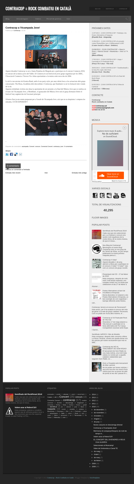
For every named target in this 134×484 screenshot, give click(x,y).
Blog (8, 19)
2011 (94, 404)
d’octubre (97, 416)
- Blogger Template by (87, 478)
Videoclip (57, 417)
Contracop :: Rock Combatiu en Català (38, 8)
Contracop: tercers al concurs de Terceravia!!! (109, 307)
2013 (94, 397)
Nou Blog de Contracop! (112, 245)
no (71, 411)
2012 (94, 400)
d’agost (97, 419)
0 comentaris (68, 146)
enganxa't (80, 403)
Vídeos (38, 19)
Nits (67, 411)
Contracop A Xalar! (110, 260)
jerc (62, 407)
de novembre (99, 413)
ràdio (63, 413)
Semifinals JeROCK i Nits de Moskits (106, 334)
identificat (53, 407)
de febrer (97, 460)
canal (73, 394)
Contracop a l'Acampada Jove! (22, 27)
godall (85, 405)
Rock (76, 413)
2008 (94, 467)
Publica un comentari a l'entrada (17, 169)
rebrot (70, 413)
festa (64, 405)
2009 (94, 464)
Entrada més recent (12, 173)
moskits (72, 409)
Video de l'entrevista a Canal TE (105, 448)
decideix (59, 403)
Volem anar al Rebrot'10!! (26, 407)
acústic (58, 394)
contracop (56, 146)
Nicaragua (60, 411)
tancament (64, 415)
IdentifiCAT (110, 9)
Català (49, 397)
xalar (64, 417)
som (83, 413)
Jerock (68, 407)
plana (85, 411)
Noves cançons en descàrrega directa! (107, 425)
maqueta (51, 409)
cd (55, 397)
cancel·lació (80, 394)
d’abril (96, 454)
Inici (68, 19)
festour (78, 405)
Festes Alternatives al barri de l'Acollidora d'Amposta (114, 292)
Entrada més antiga (79, 173)
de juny (97, 422)
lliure (82, 407)
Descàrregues (23, 19)
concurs (37, 146)
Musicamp (50, 411)
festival (71, 405)
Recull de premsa (54, 19)
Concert (31, 146)
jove (61, 146)
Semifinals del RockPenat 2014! (115, 231)
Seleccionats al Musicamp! (103, 445)
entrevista (50, 405)
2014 (94, 394)
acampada (25, 146)
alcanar (65, 394)
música (81, 409)
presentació (54, 413)
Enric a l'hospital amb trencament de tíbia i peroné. (115, 364)
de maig (97, 451)
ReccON (97, 9)
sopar (49, 415)
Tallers (56, 415)
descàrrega (69, 403)
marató (64, 409)
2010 (94, 407)
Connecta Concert (47, 146)
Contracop (123, 9)
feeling (58, 405)
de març (97, 457)
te (70, 415)
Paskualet (78, 411)
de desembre (99, 410)
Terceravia (77, 415)
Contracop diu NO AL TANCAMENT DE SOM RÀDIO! (115, 348)
